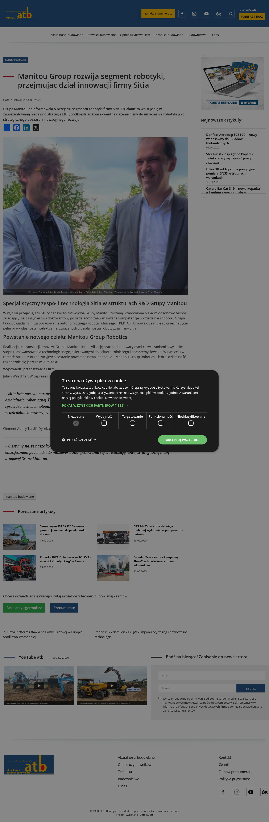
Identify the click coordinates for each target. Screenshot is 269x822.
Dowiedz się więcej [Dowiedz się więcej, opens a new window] (118, 398)
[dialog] (134, 411)
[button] (134, 405)
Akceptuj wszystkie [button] (182, 440)
